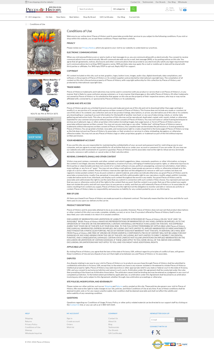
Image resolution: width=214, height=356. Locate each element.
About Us (112, 321)
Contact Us (135, 2)
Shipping (108, 286)
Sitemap (28, 330)
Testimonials (147, 2)
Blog (110, 324)
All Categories (33, 17)
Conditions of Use (32, 327)
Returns (119, 286)
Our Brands (160, 2)
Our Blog (172, 2)
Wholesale (182, 2)
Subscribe (181, 319)
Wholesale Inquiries (33, 333)
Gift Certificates (115, 333)
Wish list (70, 327)
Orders (70, 324)
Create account (73, 321)
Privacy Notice (88, 48)
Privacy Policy (31, 324)
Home (26, 24)
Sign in (69, 318)
